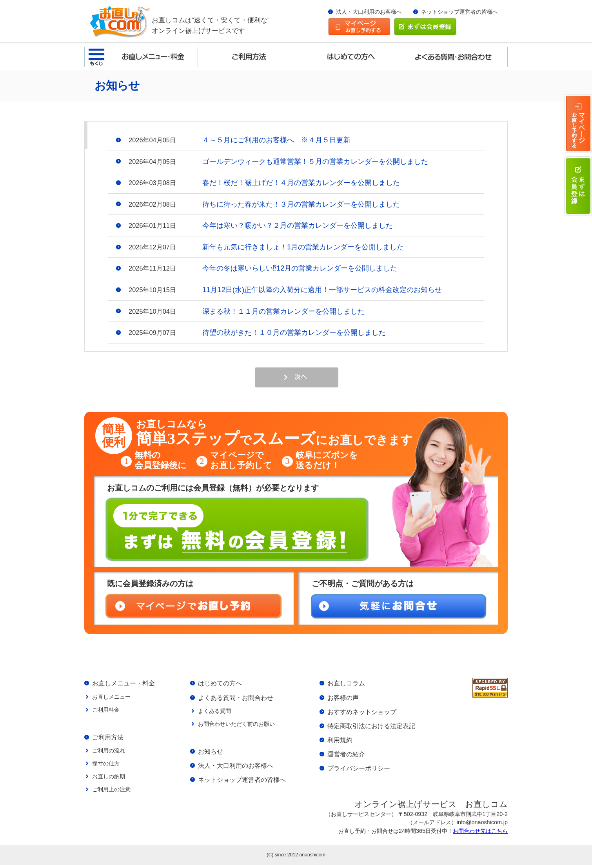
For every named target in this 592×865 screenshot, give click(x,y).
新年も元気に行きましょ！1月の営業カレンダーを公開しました (303, 247)
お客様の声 (343, 697)
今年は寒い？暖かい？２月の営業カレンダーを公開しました (297, 225)
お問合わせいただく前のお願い (236, 724)
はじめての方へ (220, 683)
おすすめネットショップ (361, 711)
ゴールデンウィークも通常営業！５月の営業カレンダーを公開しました (315, 161)
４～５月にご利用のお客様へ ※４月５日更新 (276, 140)
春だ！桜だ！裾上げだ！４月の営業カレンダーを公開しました (301, 182)
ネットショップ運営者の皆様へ (459, 12)
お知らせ (210, 751)
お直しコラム (346, 683)
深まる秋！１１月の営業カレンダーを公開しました (283, 311)
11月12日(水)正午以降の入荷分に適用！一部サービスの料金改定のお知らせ (322, 289)
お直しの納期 (108, 776)
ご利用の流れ (108, 750)
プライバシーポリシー (358, 768)
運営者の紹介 (346, 754)
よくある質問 (214, 711)
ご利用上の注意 (111, 789)
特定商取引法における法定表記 (371, 725)
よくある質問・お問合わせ (235, 697)
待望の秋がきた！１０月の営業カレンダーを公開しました (294, 332)
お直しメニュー (111, 697)
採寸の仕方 (106, 763)
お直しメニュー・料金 (123, 683)
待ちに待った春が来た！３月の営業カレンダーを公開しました (301, 204)
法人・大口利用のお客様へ (369, 12)
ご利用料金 (106, 710)
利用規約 (339, 739)
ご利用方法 (107, 737)
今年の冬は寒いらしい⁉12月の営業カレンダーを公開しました (299, 268)
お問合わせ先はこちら (480, 831)
